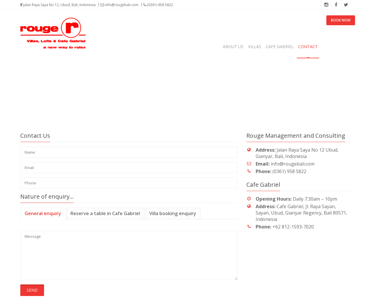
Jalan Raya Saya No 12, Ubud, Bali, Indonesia (58, 4)
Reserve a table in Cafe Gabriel (105, 213)
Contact (308, 46)
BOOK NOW (340, 20)
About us (233, 46)
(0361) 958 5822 (158, 4)
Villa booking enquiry (172, 213)
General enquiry (43, 213)
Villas (254, 46)
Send (32, 290)
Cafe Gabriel (280, 46)
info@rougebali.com (120, 4)
